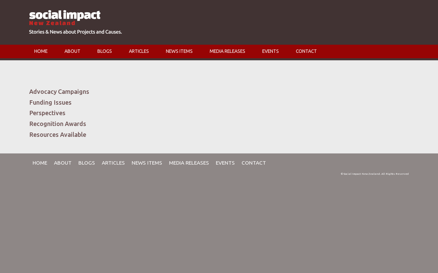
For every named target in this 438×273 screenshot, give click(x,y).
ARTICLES (139, 51)
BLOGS (104, 51)
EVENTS (270, 51)
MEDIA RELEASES (227, 51)
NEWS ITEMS (179, 51)
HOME (40, 51)
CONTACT (306, 51)
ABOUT (72, 51)
